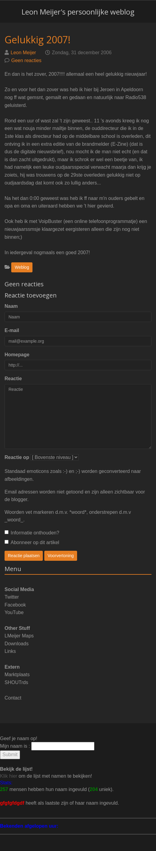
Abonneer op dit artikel (32, 542)
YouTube (14, 612)
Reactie (13, 378)
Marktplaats (17, 674)
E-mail (12, 330)
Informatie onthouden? (32, 532)
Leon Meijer (23, 52)
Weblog (22, 267)
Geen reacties (26, 60)
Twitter (12, 597)
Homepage (17, 354)
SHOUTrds (16, 682)
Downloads (17, 643)
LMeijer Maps (19, 635)
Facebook (15, 604)
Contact (13, 697)
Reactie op (17, 457)
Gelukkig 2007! (37, 39)
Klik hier (8, 776)
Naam (11, 306)
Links (10, 651)
